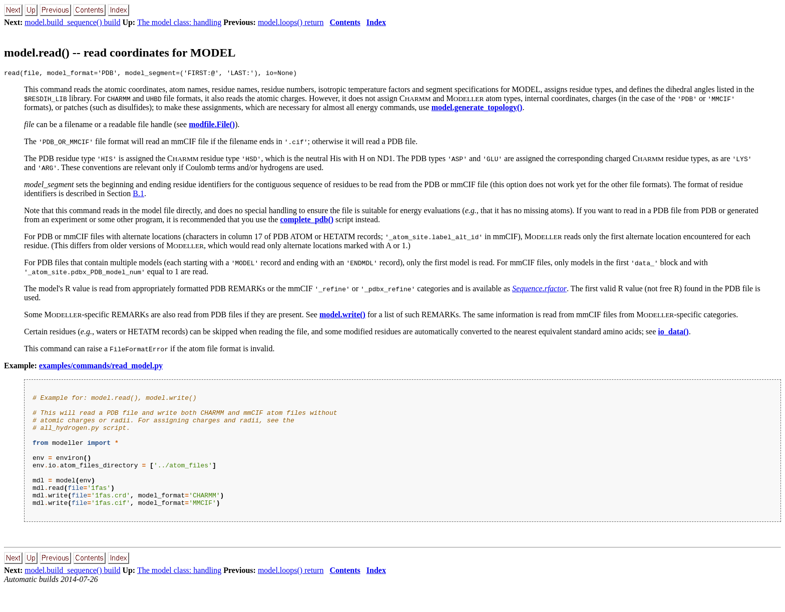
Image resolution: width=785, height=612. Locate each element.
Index (376, 22)
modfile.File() (212, 126)
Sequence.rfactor (539, 290)
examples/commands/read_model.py (101, 367)
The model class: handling (179, 22)
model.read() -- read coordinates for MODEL (120, 52)
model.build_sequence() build (72, 22)
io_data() (673, 333)
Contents (344, 22)
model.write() (342, 316)
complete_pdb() (306, 221)
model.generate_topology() (477, 109)
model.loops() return (291, 22)
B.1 (138, 195)
